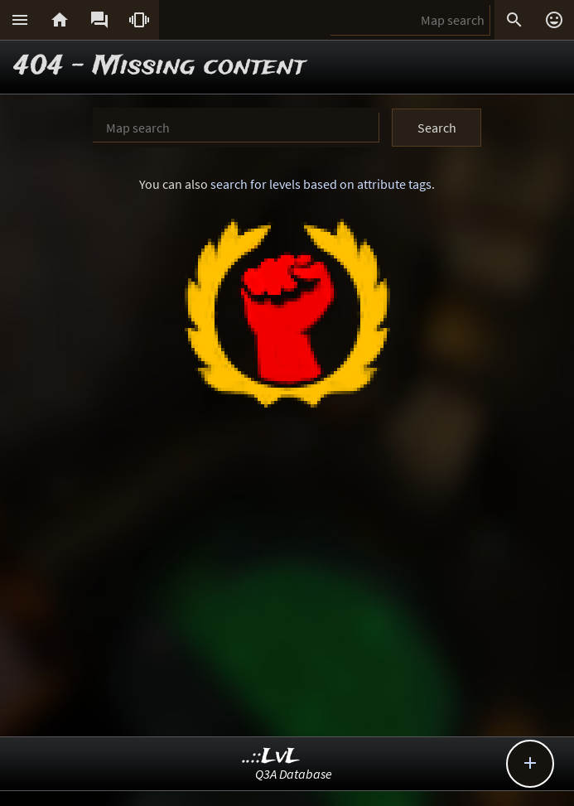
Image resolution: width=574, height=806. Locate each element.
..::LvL (271, 756)
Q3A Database (293, 773)
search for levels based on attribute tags (321, 184)
